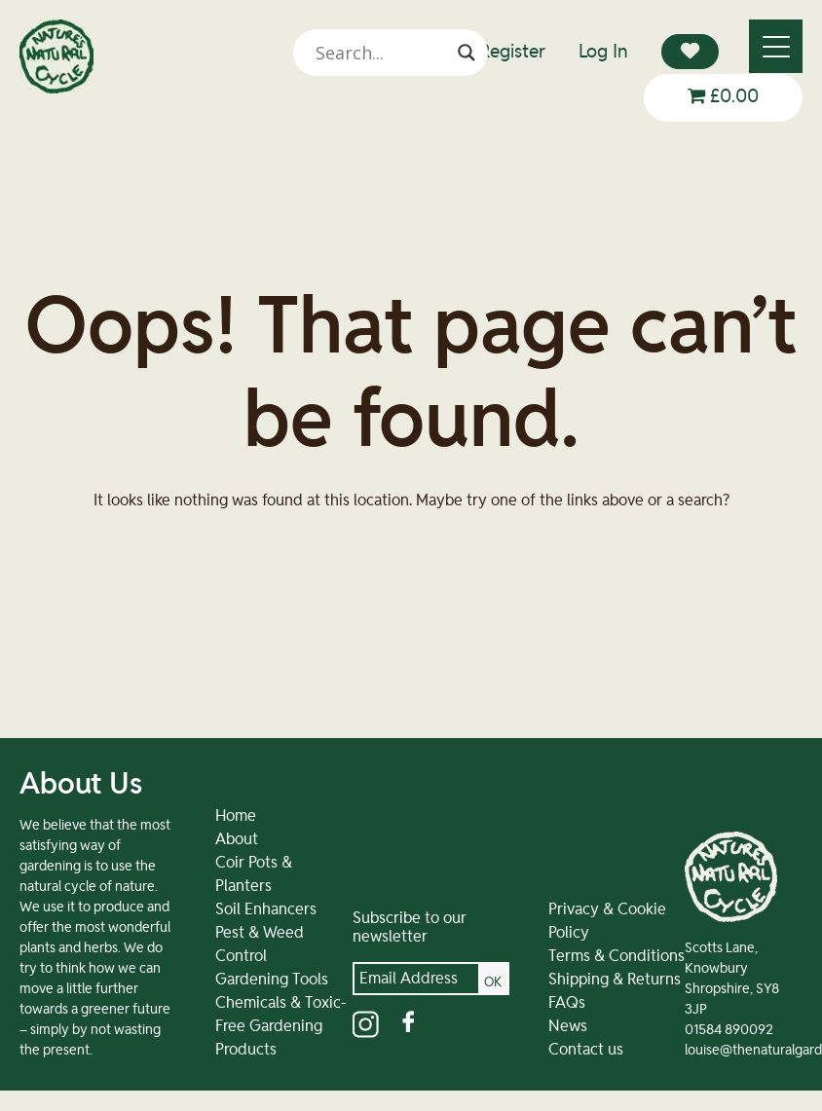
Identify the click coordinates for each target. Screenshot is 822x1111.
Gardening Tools (271, 979)
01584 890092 (729, 1030)
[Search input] (382, 52)
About (236, 839)
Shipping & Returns (614, 979)
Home (235, 816)
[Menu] (776, 46)
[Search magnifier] (466, 52)
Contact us (585, 1049)
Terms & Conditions (616, 956)
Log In (603, 52)
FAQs (566, 1003)
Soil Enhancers (266, 909)
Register (512, 52)
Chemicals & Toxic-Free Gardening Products (281, 1026)
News (567, 1026)
